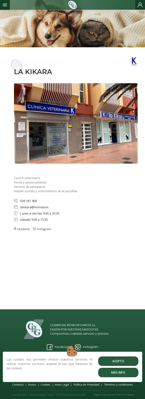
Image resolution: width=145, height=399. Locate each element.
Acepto (118, 361)
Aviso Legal (62, 384)
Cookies (45, 384)
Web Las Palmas (125, 394)
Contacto (18, 384)
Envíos (32, 384)
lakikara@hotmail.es (34, 207)
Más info (118, 372)
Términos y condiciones (118, 384)
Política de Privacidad (86, 384)
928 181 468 (28, 201)
